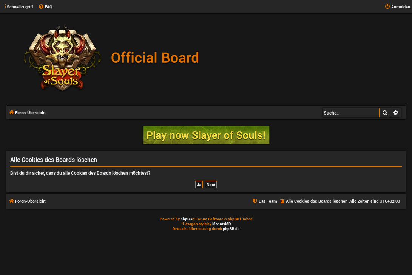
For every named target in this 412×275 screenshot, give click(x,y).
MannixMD (221, 223)
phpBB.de (231, 228)
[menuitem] (45, 6)
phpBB (186, 218)
